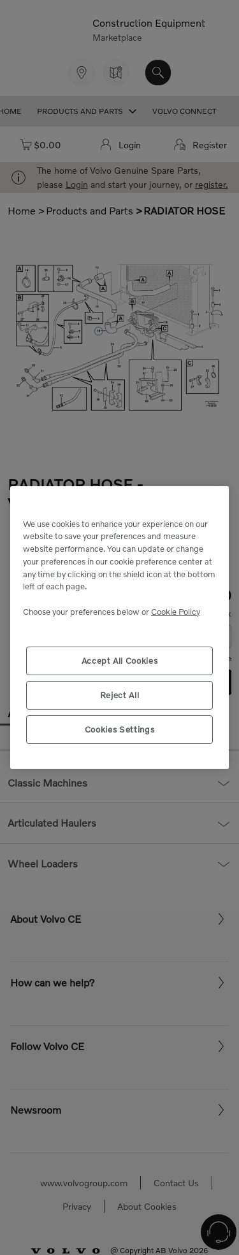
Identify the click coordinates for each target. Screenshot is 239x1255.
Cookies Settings (120, 729)
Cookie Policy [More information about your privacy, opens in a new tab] (175, 611)
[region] (119, 627)
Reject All (120, 695)
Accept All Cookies (120, 661)
